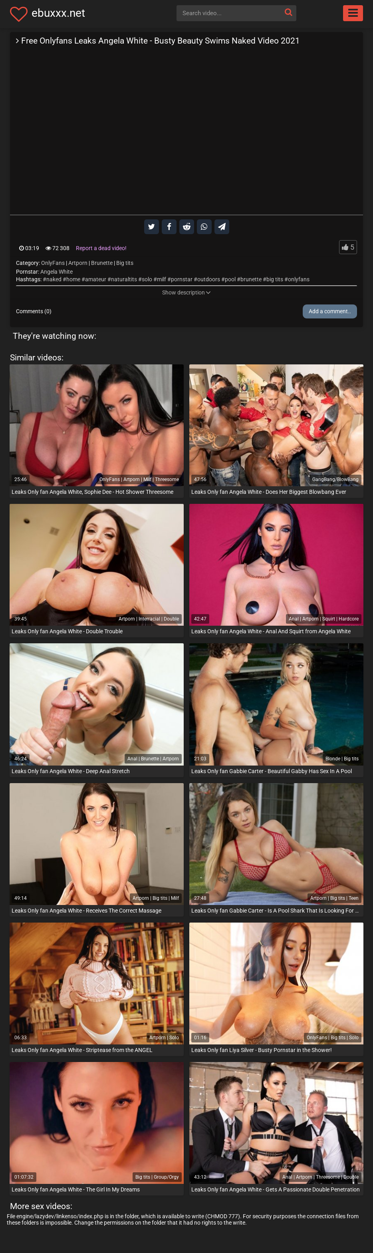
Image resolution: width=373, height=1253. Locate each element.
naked (54, 279)
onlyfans (299, 279)
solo (147, 279)
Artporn (77, 263)
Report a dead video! (101, 248)
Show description (186, 292)
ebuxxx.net (58, 13)
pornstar (181, 279)
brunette (251, 279)
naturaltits (124, 279)
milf (161, 279)
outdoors (208, 279)
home (73, 279)
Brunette (102, 263)
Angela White (56, 271)
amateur (95, 279)
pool (230, 279)
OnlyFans (53, 263)
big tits (274, 279)
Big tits (124, 263)
